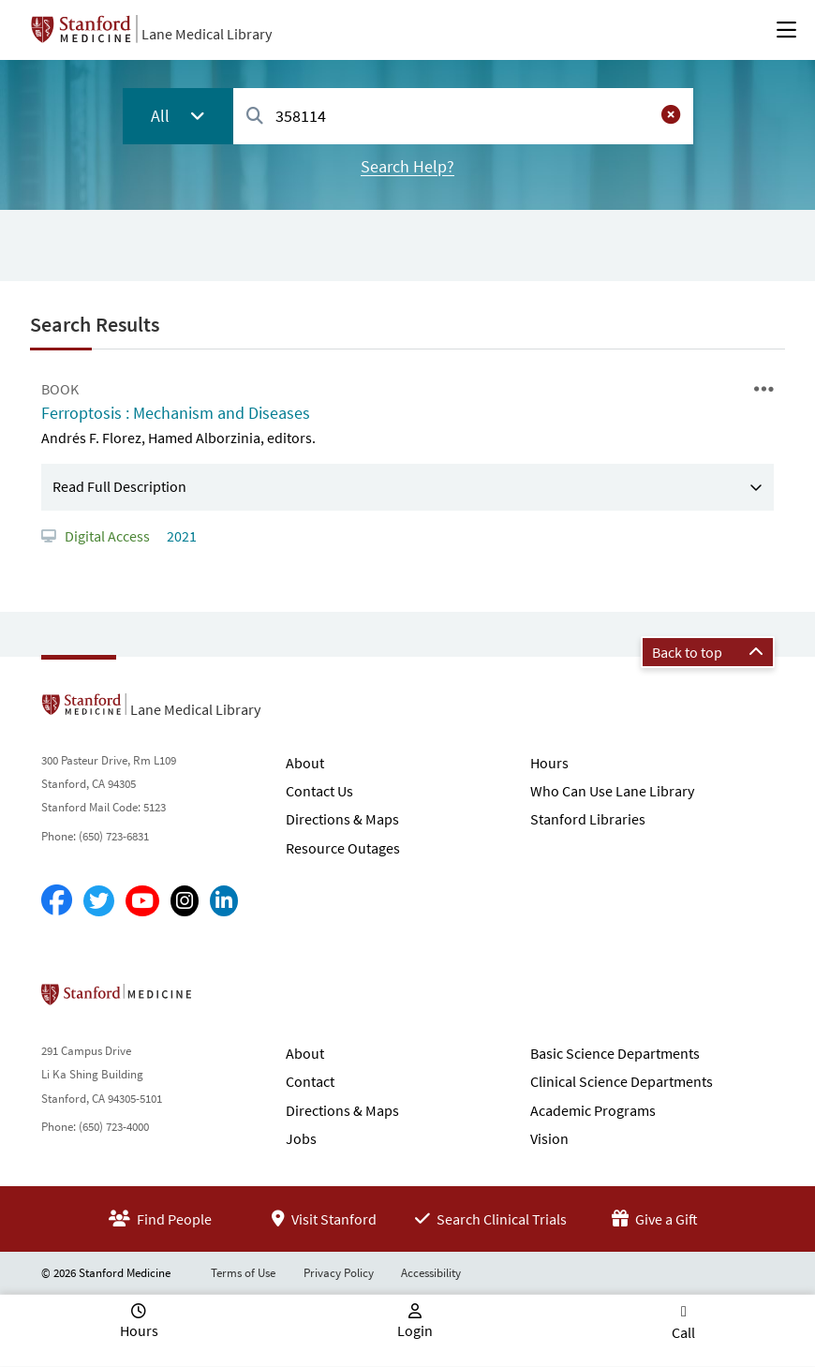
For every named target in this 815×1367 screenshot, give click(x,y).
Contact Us (319, 790)
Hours (549, 762)
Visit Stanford (324, 1219)
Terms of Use (243, 1273)
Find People (160, 1219)
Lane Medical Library (206, 33)
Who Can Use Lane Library (612, 790)
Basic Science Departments (615, 1053)
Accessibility (431, 1273)
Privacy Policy (339, 1273)
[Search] (254, 116)
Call (683, 1332)
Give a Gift (655, 1219)
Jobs (301, 1138)
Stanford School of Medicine (224, 999)
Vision (549, 1138)
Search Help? (407, 166)
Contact (310, 1081)
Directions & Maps (342, 819)
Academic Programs (593, 1110)
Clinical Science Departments (621, 1081)
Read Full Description (119, 486)
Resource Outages (343, 848)
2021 (180, 536)
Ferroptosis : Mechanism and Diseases (175, 412)
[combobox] (462, 115)
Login (415, 1330)
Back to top (707, 652)
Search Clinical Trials (491, 1219)
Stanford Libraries (587, 819)
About (305, 762)
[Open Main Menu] (786, 30)
